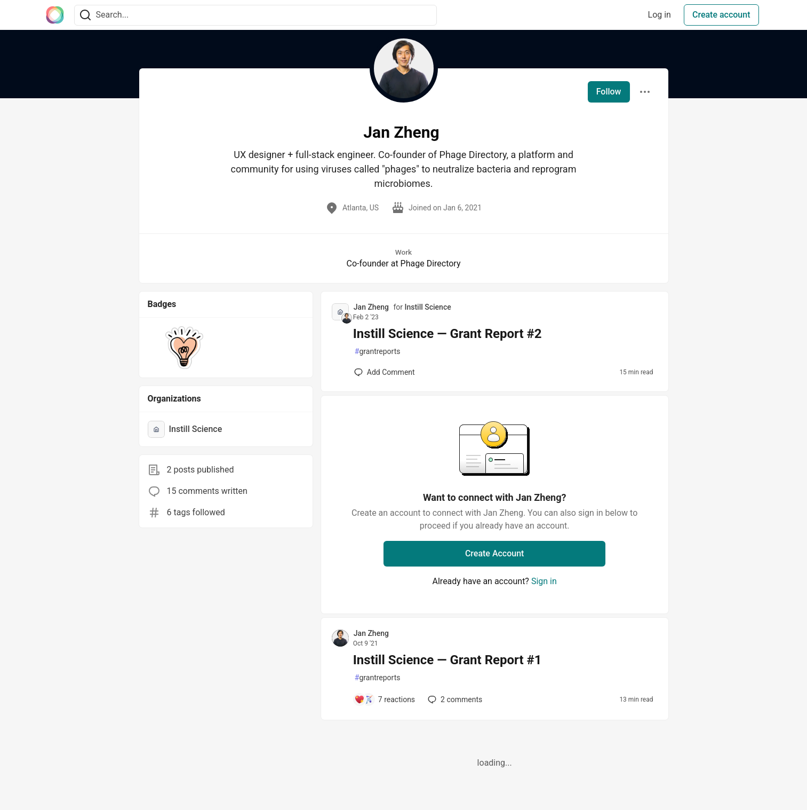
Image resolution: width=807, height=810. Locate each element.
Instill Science (427, 307)
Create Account (494, 553)
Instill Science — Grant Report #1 (447, 659)
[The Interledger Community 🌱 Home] (55, 15)
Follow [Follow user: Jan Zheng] (608, 91)
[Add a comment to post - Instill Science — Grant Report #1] (384, 699)
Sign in (544, 581)
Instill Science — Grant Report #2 (447, 333)
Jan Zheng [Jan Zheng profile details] (371, 307)
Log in (659, 15)
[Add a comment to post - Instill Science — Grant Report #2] (384, 372)
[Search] (85, 15)
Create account (721, 15)
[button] (185, 347)
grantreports (378, 351)
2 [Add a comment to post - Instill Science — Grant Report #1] (454, 699)
